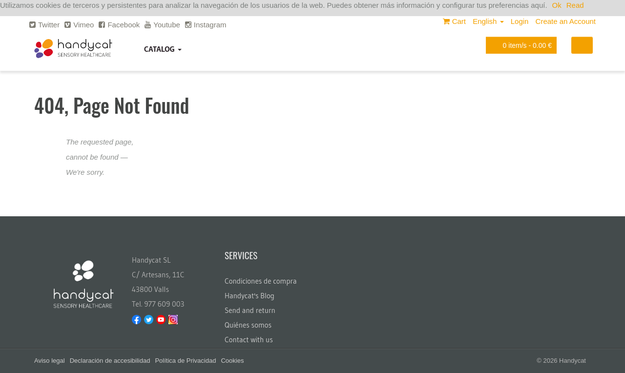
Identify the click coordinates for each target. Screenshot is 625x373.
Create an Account (566, 21)
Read (575, 5)
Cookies (232, 360)
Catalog (163, 49)
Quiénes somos (248, 325)
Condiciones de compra (261, 281)
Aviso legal (49, 360)
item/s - (519, 45)
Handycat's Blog (249, 295)
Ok (557, 5)
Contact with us (249, 339)
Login (520, 21)
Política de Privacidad (185, 360)
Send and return (250, 310)
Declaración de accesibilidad (110, 360)
